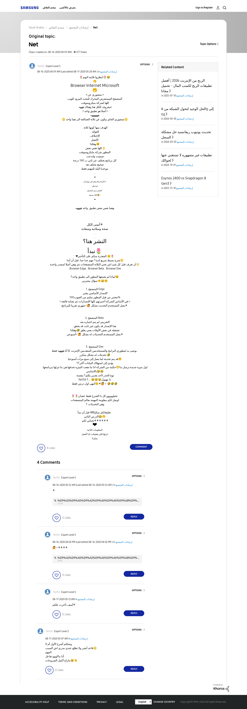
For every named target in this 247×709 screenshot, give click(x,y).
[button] (147, 64)
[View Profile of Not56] (41, 66)
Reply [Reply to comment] (134, 516)
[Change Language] (143, 702)
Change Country (164, 701)
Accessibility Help (37, 702)
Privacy (102, 702)
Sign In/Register (204, 7)
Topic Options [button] (208, 44)
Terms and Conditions (72, 702)
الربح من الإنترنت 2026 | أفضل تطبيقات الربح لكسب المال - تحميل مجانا (186, 85)
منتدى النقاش (49, 7)
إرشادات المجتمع (108, 71)
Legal (120, 702)
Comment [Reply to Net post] (141, 446)
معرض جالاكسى (67, 7)
